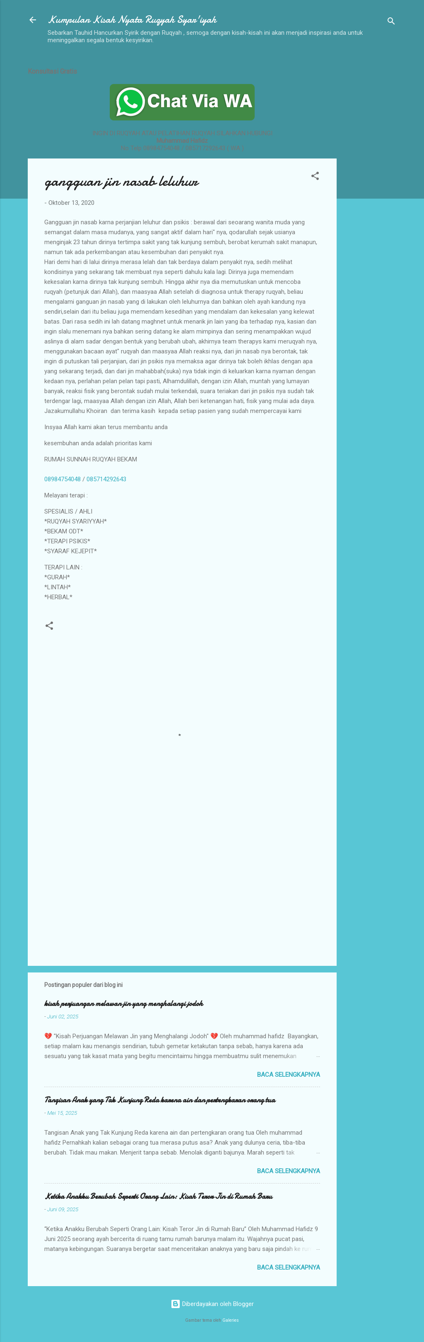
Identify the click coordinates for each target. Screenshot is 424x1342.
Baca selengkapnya (288, 1074)
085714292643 (106, 479)
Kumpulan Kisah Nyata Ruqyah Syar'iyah (132, 19)
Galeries (230, 1320)
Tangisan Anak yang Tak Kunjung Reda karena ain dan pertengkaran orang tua (159, 1100)
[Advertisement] (369, 183)
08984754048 (62, 479)
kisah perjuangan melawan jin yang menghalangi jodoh (123, 1004)
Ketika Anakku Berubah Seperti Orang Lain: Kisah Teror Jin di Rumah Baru (158, 1196)
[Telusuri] (391, 22)
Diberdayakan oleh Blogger (212, 1304)
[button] (315, 177)
